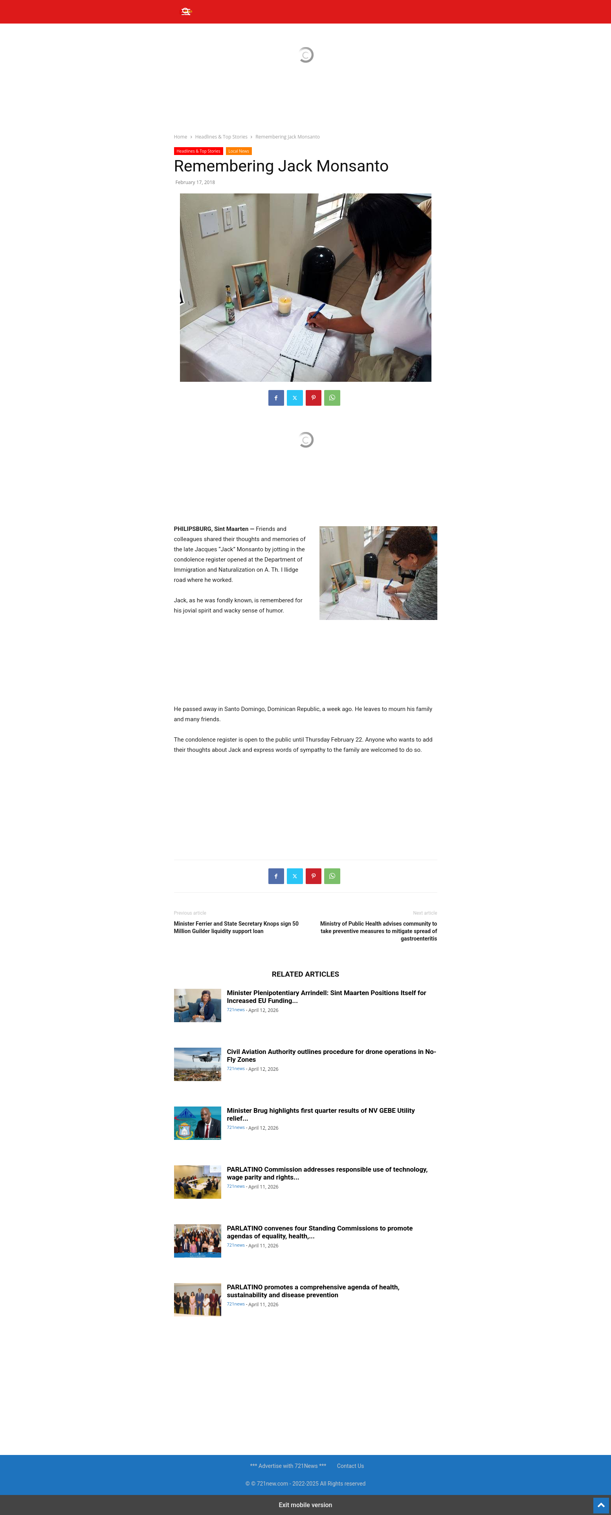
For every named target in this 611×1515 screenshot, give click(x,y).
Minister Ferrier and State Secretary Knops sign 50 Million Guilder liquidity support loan (236, 927)
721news (236, 1009)
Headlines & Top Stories (221, 136)
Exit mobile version (305, 1505)
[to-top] (601, 1502)
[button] (186, 12)
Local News (239, 151)
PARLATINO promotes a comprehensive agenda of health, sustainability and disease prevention (313, 1291)
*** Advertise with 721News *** (288, 1466)
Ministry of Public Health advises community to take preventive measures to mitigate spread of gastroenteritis (378, 931)
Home (180, 136)
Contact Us (350, 1466)
